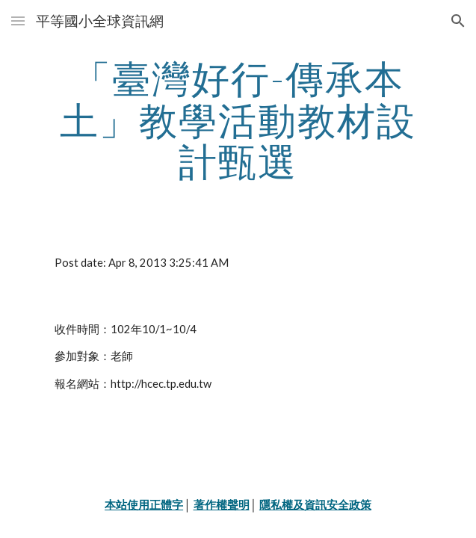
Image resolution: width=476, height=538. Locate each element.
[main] (238, 120)
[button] (18, 20)
